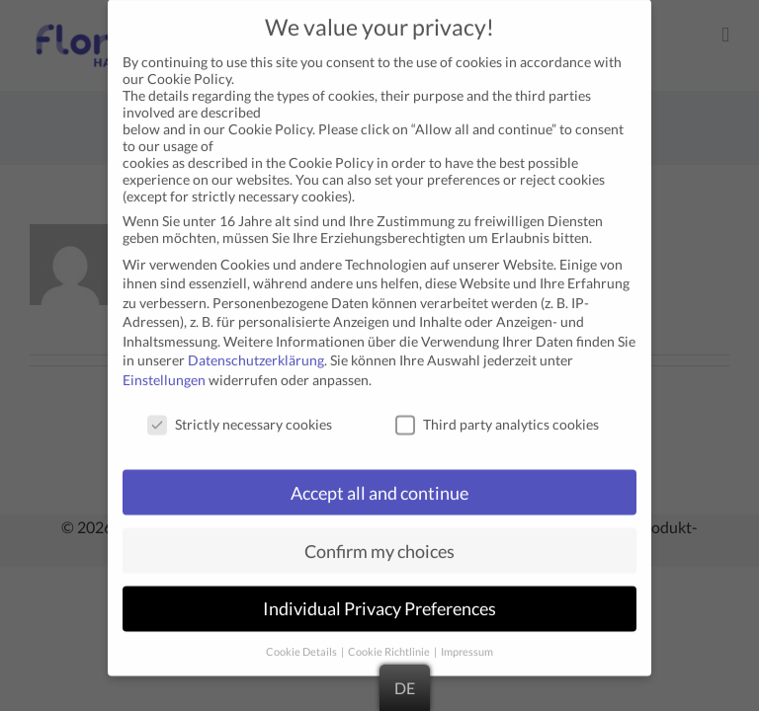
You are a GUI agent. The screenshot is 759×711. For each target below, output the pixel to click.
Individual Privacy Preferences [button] (379, 593)
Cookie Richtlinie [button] (390, 636)
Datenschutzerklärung (256, 344)
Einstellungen (164, 363)
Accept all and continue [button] (379, 476)
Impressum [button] (467, 636)
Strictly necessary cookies (239, 407)
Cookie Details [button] (302, 636)
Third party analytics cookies (497, 407)
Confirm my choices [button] (379, 534)
